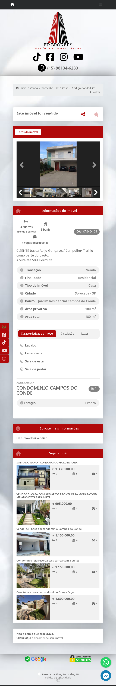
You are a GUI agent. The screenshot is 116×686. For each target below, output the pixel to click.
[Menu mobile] (12, 4)
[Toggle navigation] (100, 4)
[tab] (28, 132)
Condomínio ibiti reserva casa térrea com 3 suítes (48, 560)
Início (21, 88)
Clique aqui (24, 638)
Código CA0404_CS (83, 88)
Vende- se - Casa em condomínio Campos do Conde (49, 529)
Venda (34, 88)
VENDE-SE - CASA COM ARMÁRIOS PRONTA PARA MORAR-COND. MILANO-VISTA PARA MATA (57, 495)
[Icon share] (36, 57)
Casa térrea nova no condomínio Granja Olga (45, 592)
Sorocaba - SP (50, 88)
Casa (65, 88)
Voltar (95, 92)
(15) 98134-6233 (62, 68)
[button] (23, 165)
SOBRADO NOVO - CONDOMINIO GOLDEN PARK (47, 462)
